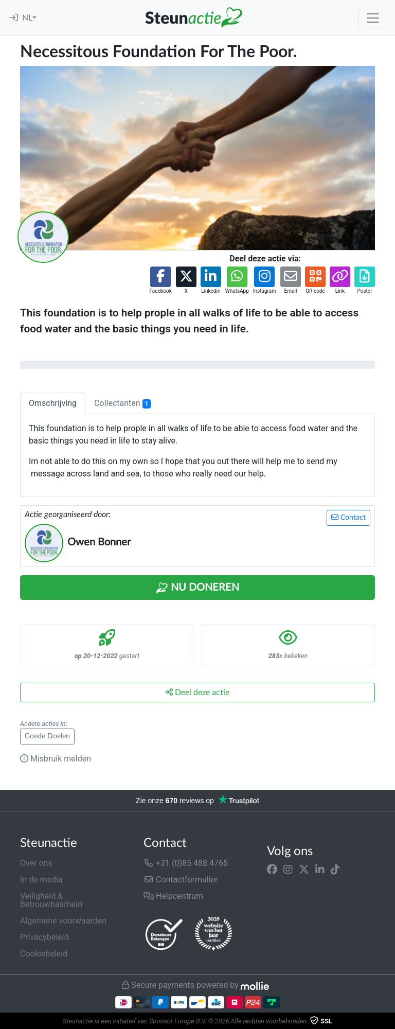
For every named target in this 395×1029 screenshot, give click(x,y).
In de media (41, 879)
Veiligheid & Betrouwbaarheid (51, 900)
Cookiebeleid (43, 954)
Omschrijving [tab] (53, 403)
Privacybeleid (44, 937)
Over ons (36, 863)
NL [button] (27, 18)
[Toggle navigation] (372, 18)
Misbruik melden (55, 759)
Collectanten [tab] (122, 403)
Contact (348, 517)
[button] (160, 281)
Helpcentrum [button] (173, 896)
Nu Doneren (197, 588)
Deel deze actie (197, 692)
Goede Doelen (47, 736)
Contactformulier (180, 879)
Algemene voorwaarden (63, 921)
